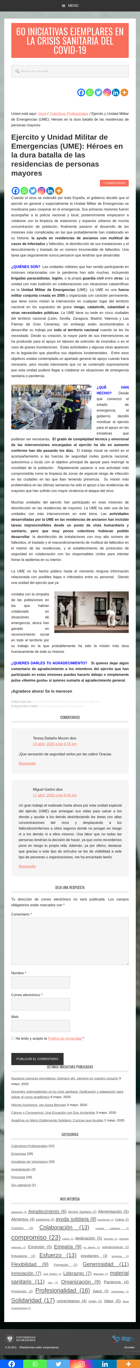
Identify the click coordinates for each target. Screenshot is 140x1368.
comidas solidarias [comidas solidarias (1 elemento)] (112, 1232)
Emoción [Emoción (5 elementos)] (40, 1250)
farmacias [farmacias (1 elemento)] (120, 1260)
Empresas (18, 1157)
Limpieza (45, 710)
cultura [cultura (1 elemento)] (68, 1242)
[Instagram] (107, 96)
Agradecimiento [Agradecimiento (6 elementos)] (47, 1215)
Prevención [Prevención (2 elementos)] (22, 1295)
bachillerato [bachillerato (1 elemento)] (106, 1223)
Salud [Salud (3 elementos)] (101, 1295)
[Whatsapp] (90, 96)
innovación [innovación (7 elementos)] (26, 1277)
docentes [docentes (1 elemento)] (111, 1242)
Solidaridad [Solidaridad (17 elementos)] (33, 1304)
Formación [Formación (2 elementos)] (65, 1269)
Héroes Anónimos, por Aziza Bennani (38, 1109)
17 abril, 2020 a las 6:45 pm (55, 799)
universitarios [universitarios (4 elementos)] (71, 1305)
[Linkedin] (116, 96)
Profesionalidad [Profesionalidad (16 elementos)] (62, 1294)
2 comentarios (114, 187)
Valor (78, 710)
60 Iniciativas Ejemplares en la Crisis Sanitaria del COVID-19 (70, 42)
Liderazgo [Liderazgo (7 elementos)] (77, 1277)
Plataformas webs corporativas (39, 1351)
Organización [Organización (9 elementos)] (81, 1285)
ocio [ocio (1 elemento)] (53, 1286)
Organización (62, 710)
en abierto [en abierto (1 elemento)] (92, 1251)
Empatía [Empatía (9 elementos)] (68, 1250)
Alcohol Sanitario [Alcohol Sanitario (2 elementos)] (82, 1216)
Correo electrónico (27, 999)
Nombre (18, 977)
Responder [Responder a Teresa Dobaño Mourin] (27, 767)
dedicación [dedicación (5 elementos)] (88, 1242)
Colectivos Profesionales (53, 705)
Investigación (21, 1173)
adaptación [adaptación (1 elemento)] (19, 1216)
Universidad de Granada (21, 1342)
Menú (73, 6)
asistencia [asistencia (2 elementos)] (45, 1223)
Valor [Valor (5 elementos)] (112, 1305)
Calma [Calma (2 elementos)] (122, 1223)
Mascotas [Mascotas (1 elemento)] (100, 1278)
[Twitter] (98, 96)
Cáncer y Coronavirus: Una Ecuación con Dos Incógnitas (53, 1116)
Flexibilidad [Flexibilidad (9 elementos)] (30, 1268)
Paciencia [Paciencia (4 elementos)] (116, 1286)
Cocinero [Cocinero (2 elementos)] (22, 1232)
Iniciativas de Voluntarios (29, 1165)
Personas (18, 1181)
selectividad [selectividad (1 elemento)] (120, 1295)
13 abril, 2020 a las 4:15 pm (55, 748)
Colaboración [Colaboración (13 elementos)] (64, 1231)
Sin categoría (21, 1189)
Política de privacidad (65, 1042)
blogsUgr (123, 1342)
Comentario (21, 918)
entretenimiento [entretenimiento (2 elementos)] (115, 1251)
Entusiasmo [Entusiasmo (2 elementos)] (23, 1260)
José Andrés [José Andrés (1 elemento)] (52, 1278)
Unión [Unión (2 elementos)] (95, 1305)
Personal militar (87, 705)
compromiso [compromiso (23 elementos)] (36, 1241)
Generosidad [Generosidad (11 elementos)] (106, 1268)
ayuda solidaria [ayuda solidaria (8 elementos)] (76, 1223)
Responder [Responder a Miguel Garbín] (27, 870)
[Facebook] (81, 96)
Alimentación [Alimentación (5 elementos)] (113, 1215)
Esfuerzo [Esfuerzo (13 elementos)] (57, 1259)
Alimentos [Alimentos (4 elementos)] (23, 1223)
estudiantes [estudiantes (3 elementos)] (94, 1260)
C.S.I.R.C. (11, 1351)
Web (15, 1021)
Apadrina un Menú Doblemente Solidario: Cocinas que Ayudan (57, 1124)
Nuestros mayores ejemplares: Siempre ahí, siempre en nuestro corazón (64, 1082)
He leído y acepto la (47, 1042)
